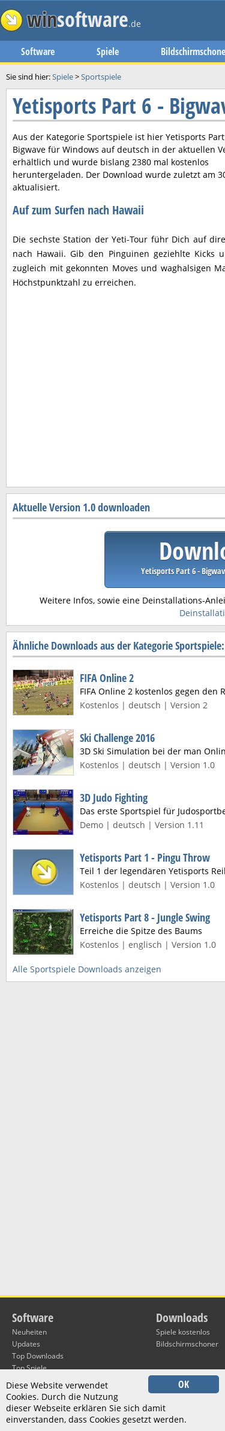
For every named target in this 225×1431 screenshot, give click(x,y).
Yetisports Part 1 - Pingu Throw (145, 857)
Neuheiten (29, 1332)
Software (38, 51)
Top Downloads (38, 1356)
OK (183, 1384)
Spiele (108, 51)
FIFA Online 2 (107, 678)
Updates (26, 1344)
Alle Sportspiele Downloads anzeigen (87, 969)
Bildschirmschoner (187, 1344)
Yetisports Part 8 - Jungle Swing (145, 917)
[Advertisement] (112, 360)
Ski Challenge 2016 (117, 737)
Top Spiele (29, 1368)
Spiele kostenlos (183, 1332)
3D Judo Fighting (114, 797)
